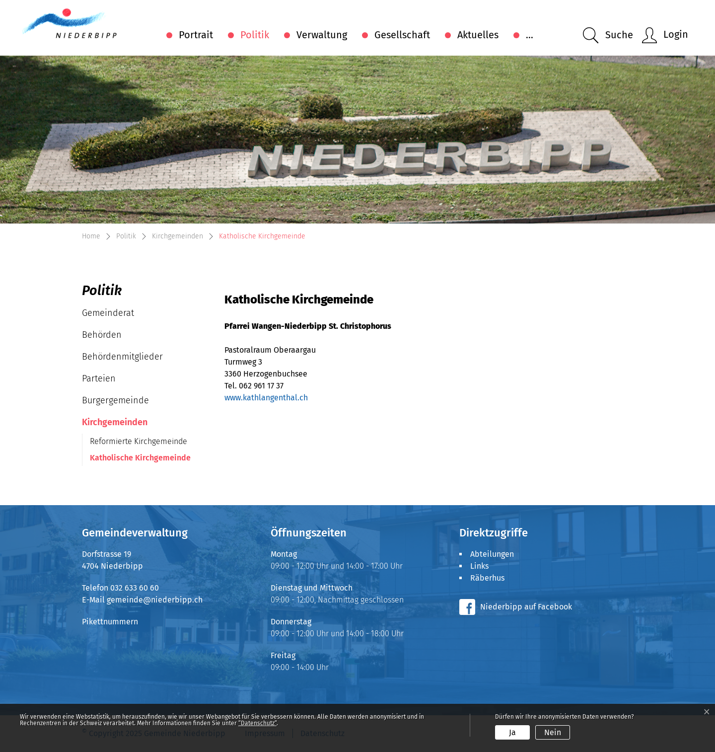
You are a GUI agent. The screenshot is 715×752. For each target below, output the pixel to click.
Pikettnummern (110, 621)
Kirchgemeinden (114, 422)
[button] (608, 35)
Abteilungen (492, 554)
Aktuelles (478, 35)
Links (479, 566)
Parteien (99, 378)
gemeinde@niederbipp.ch (155, 599)
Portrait (196, 35)
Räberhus (487, 578)
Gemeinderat (108, 312)
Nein (552, 732)
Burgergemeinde (115, 400)
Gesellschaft (402, 35)
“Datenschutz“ (257, 723)
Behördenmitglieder (122, 356)
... (529, 35)
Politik (254, 35)
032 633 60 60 (134, 588)
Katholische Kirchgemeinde (140, 459)
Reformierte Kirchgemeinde (138, 441)
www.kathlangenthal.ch (266, 397)
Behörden (102, 334)
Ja (512, 732)
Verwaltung (321, 35)
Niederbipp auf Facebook (526, 606)
